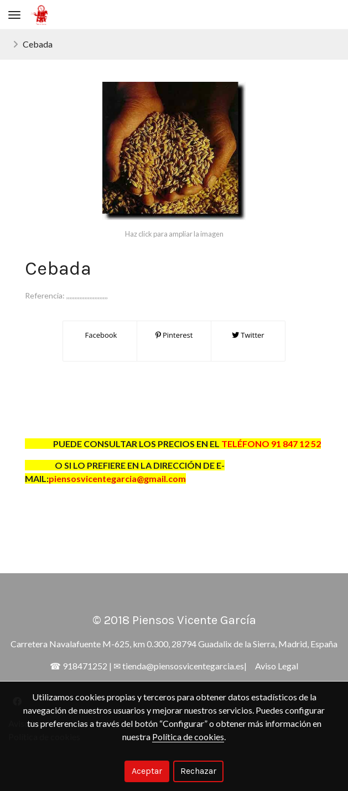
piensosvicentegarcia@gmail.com (117, 478)
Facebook (100, 335)
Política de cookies (188, 736)
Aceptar (147, 771)
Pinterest (174, 335)
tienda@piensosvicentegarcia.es (183, 666)
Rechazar (198, 771)
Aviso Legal (276, 666)
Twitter (248, 335)
